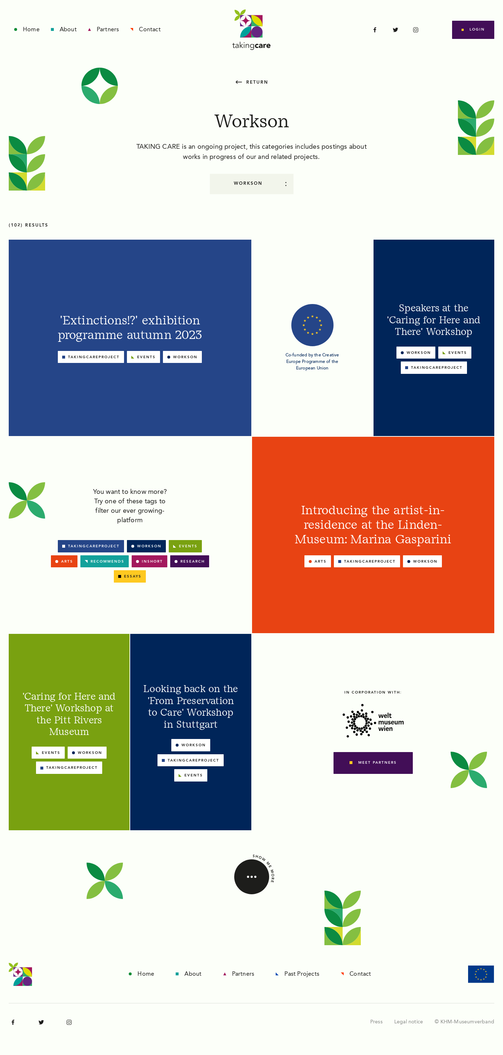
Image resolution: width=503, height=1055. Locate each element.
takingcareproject (94, 546)
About (68, 30)
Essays (132, 576)
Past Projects (301, 974)
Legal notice (408, 1021)
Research (192, 561)
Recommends (107, 561)
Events (188, 546)
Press (376, 1021)
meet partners (377, 762)
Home (31, 30)
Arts (67, 561)
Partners (108, 30)
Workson (149, 546)
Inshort (152, 561)
